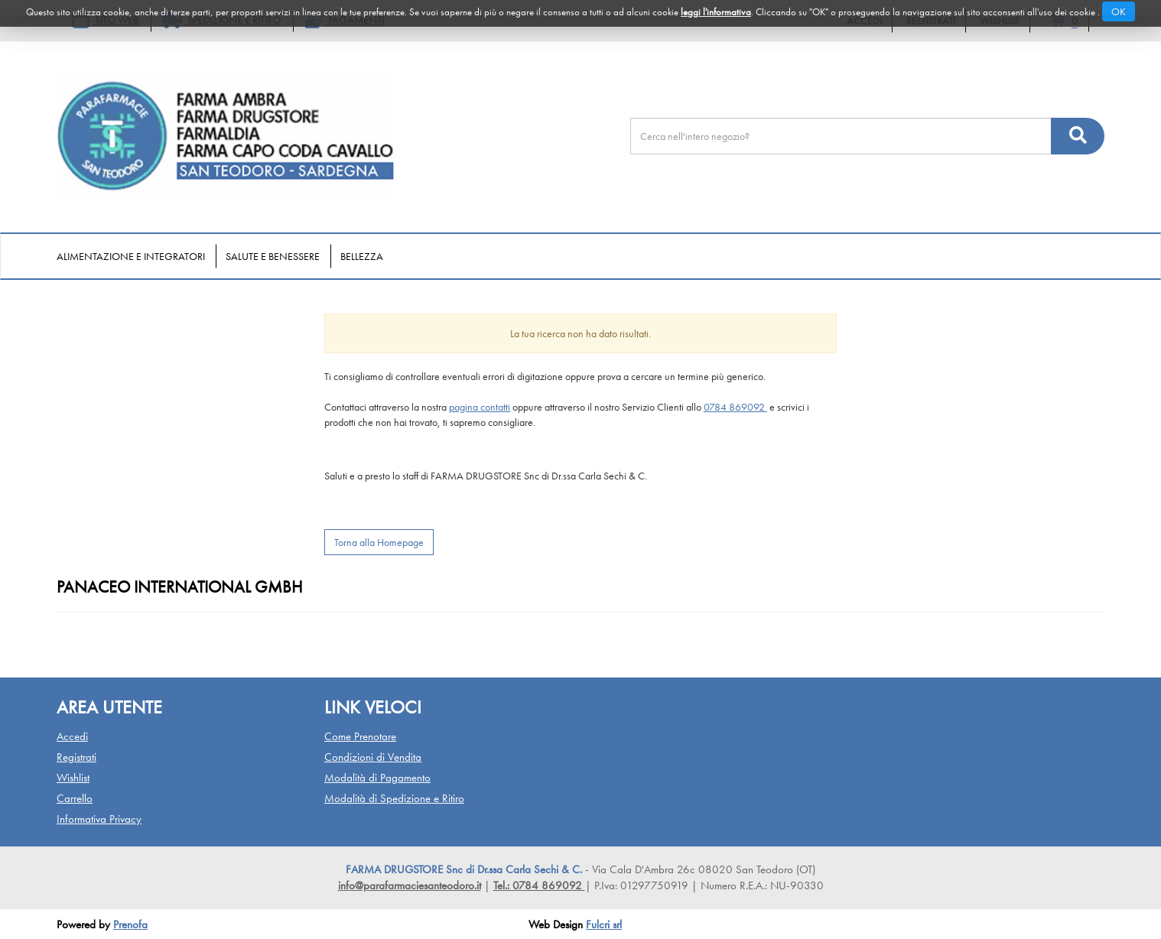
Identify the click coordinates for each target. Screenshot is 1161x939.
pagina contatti (479, 407)
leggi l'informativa (716, 11)
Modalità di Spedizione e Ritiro (394, 798)
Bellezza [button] (361, 256)
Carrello (75, 798)
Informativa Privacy (99, 819)
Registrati (76, 757)
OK (1118, 11)
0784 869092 (735, 407)
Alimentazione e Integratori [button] (131, 256)
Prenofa (130, 924)
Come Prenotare (360, 736)
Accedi (72, 736)
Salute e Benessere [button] (273, 256)
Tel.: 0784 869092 (539, 885)
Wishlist (73, 777)
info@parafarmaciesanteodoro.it (409, 885)
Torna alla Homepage (379, 542)
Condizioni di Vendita (372, 757)
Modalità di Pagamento (377, 777)
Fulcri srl (604, 924)
